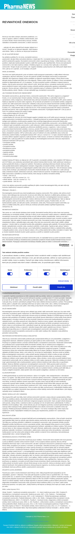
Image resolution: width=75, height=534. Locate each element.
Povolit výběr (37, 287)
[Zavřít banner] (72, 245)
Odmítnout (13, 287)
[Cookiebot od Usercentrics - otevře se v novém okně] (60, 245)
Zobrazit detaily (63, 281)
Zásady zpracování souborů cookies (37, 521)
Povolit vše (61, 287)
